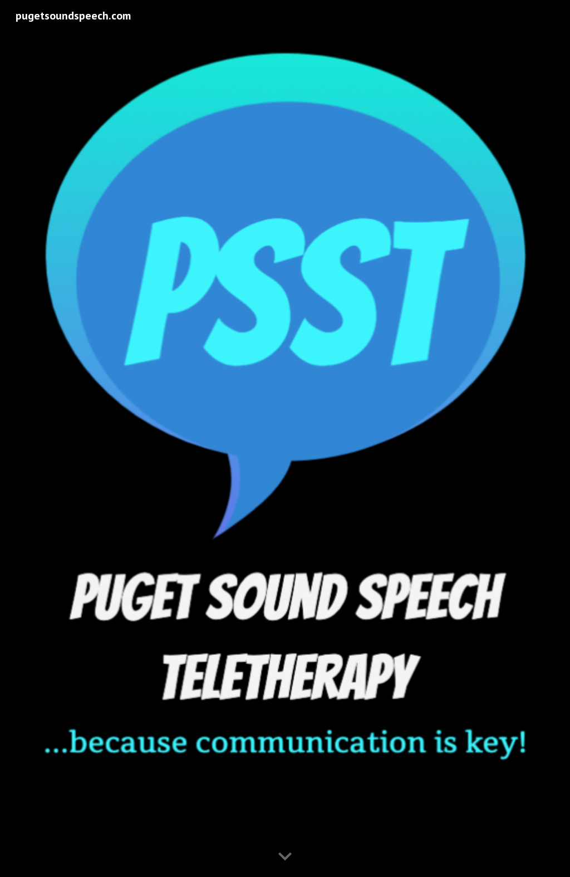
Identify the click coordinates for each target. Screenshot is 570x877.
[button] (285, 857)
